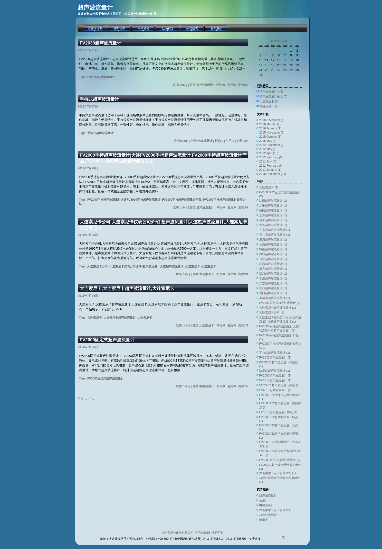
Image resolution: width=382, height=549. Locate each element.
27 (278, 70)
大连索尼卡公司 (97, 266)
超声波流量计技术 (273, 96)
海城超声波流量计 (273, 254)
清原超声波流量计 (273, 273)
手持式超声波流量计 (99, 99)
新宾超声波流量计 (273, 268)
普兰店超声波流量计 (274, 234)
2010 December (272, 174)
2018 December (271, 120)
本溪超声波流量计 (273, 278)
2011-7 (278, 41)
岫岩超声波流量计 (273, 264)
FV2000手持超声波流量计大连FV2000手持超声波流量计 (123, 199)
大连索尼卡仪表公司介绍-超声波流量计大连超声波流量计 (146, 266)
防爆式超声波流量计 (274, 370)
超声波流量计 (95, 7)
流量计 (263, 500)
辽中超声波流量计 (273, 205)
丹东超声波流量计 (273, 283)
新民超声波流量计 (273, 210)
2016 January (270, 128)
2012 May (268, 149)
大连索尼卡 (192, 266)
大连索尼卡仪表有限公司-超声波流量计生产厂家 (192, 532)
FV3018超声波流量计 (275, 380)
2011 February (271, 165)
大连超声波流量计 (273, 225)
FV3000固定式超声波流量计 (279, 460)
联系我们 (216, 28)
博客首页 (119, 28)
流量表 (263, 520)
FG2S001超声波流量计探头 (279, 385)
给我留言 (192, 28)
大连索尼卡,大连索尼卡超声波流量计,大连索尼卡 (127, 288)
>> (286, 41)
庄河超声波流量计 (273, 239)
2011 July (267, 161)
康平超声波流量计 (273, 220)
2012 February (271, 157)
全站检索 (143, 28)
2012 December (271, 145)
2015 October (270, 136)
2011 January (270, 169)
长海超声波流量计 (273, 244)
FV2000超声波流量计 (275, 375)
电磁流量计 (268, 106)
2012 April (268, 153)
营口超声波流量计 (273, 293)
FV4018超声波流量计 (275, 390)
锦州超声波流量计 (273, 288)
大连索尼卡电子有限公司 (277, 473)
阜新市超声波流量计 (274, 298)
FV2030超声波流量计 (100, 43)
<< (271, 41)
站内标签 (168, 28)
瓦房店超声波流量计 (274, 230)
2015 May (268, 141)
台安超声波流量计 (273, 259)
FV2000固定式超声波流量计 (107, 339)
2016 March (269, 124)
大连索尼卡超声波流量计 (120, 317)
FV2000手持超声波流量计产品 (181, 199)
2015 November (271, 132)
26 (272, 70)
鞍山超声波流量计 (273, 249)
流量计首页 (94, 28)
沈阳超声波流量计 (273, 200)
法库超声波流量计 (273, 215)
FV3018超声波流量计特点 (278, 412)
